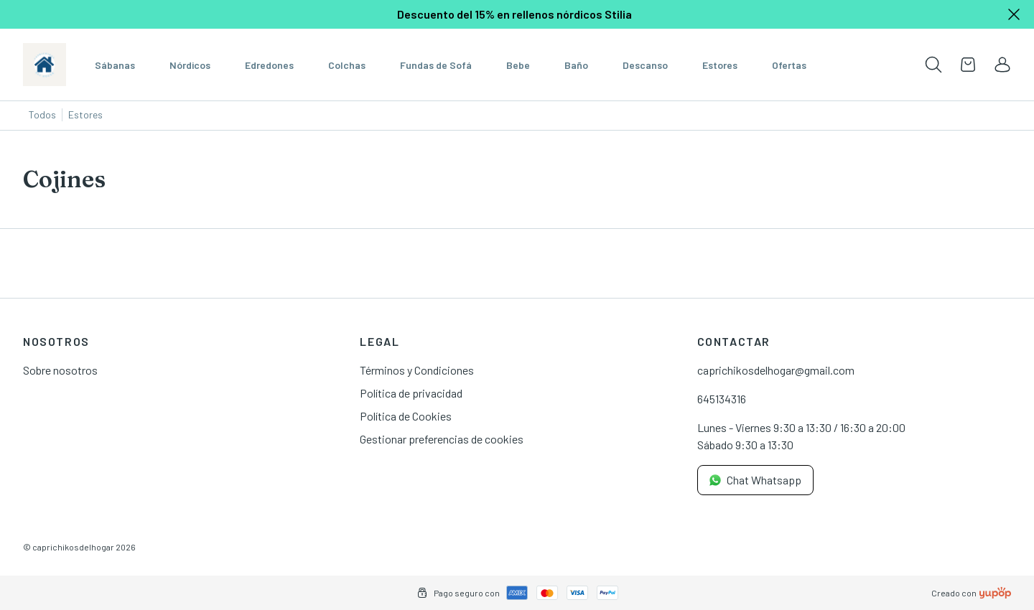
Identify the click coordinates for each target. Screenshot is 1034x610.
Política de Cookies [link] (406, 416)
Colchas (346, 65)
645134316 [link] (721, 398)
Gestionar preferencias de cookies (441, 439)
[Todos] (42, 115)
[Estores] (85, 115)
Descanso (645, 65)
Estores (719, 65)
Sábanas (115, 65)
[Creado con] (995, 592)
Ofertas (789, 65)
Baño (576, 65)
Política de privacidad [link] (411, 393)
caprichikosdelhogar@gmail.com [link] (775, 370)
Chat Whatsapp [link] (755, 480)
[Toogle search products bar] (933, 64)
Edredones (269, 65)
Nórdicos (189, 65)
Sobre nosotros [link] (60, 370)
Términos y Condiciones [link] (417, 370)
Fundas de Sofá (436, 65)
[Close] (1014, 14)
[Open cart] (968, 64)
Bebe (518, 65)
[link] (1002, 64)
